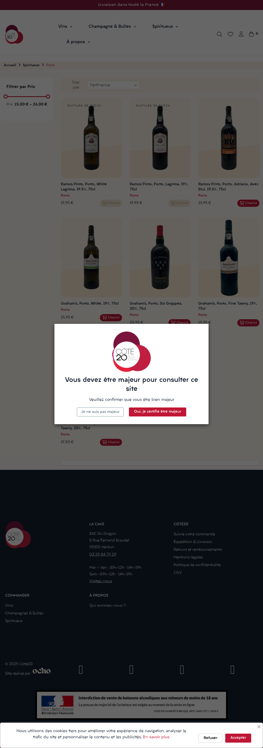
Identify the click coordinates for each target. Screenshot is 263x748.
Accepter (238, 738)
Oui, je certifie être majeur (157, 412)
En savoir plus (156, 737)
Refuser (210, 738)
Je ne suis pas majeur (100, 412)
